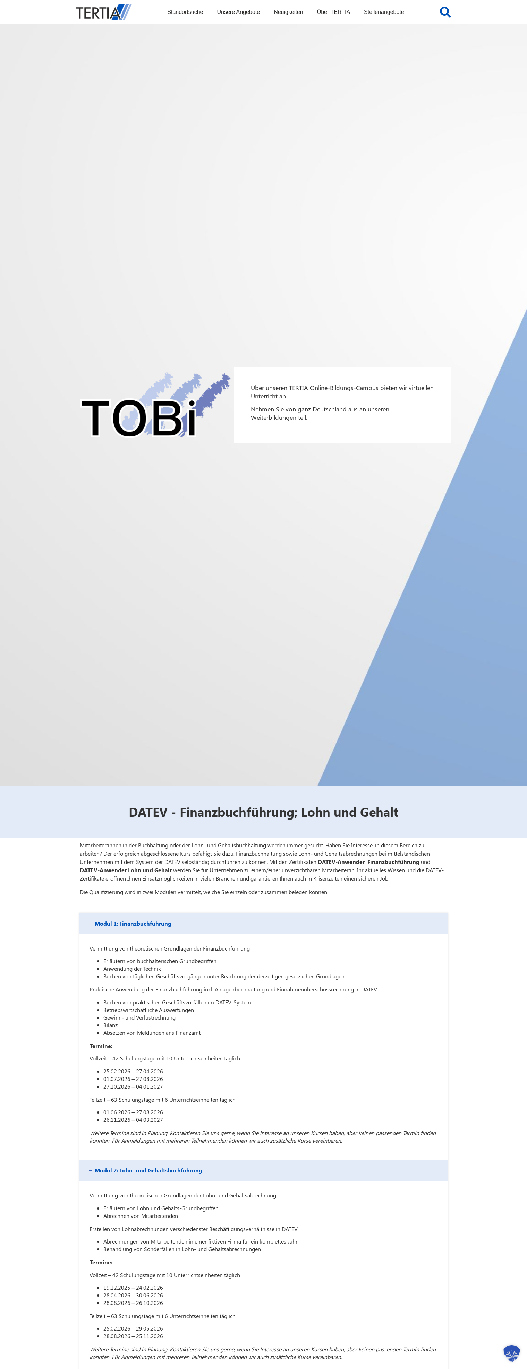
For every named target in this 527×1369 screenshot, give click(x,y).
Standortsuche (185, 12)
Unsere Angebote (238, 12)
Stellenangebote (384, 12)
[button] (263, 923)
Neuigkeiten (288, 12)
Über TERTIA (333, 12)
